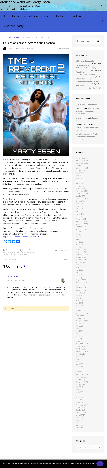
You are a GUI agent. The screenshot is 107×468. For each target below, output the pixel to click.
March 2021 (80, 306)
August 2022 (80, 262)
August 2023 (80, 232)
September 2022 (82, 260)
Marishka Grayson (13, 277)
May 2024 (79, 209)
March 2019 (80, 367)
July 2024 (79, 204)
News (10, 37)
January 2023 (81, 250)
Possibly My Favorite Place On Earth (85, 73)
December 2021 (82, 283)
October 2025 (81, 166)
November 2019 (82, 346)
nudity (5, 254)
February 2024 (81, 216)
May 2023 (79, 239)
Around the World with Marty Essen (25, 2)
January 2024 (81, 219)
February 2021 (81, 308)
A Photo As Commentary (85, 61)
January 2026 (81, 158)
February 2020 (81, 339)
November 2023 (82, 224)
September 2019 (82, 351)
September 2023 (82, 229)
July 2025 (79, 173)
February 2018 (81, 400)
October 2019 (81, 349)
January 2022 (81, 280)
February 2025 (81, 186)
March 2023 (80, 244)
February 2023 (81, 247)
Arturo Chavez (81, 118)
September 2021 (82, 290)
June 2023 (79, 237)
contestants (30, 250)
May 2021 (79, 301)
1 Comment (65, 49)
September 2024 (82, 199)
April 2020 (79, 334)
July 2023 (79, 234)
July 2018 (79, 387)
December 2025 (82, 160)
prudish (9, 254)
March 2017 (80, 428)
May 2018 (79, 392)
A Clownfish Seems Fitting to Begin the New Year (87, 80)
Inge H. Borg (80, 104)
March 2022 (80, 275)
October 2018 (81, 379)
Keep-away (92, 104)
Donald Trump (7, 252)
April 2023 (79, 242)
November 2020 (82, 316)
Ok (100, 464)
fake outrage (30, 252)
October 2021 (81, 288)
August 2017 (80, 415)
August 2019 (80, 354)
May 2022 (79, 270)
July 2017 (79, 418)
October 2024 (81, 196)
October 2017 (81, 410)
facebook (23, 252)
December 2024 (82, 191)
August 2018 (80, 385)
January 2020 (81, 341)
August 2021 (80, 293)
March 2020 (80, 336)
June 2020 (79, 329)
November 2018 (82, 377)
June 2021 (79, 298)
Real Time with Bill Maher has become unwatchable (87, 111)
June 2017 (79, 420)
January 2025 (81, 188)
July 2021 (79, 295)
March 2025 (80, 183)
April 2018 (79, 395)
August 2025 (80, 171)
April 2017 (79, 425)
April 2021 (79, 303)
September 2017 (82, 413)
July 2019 (79, 357)
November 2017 (82, 407)
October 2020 (81, 318)
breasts (24, 250)
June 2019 (79, 359)
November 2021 (82, 285)
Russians (24, 254)
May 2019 (79, 362)
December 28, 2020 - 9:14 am (16, 280)
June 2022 (79, 267)
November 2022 (82, 255)
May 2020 (79, 331)
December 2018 (82, 374)
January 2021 (81, 311)
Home (5, 37)
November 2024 (82, 194)
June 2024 (79, 206)
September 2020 (82, 321)
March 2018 (80, 397)
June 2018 (79, 390)
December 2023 (82, 222)
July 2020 (79, 326)
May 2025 (79, 178)
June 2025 (79, 176)
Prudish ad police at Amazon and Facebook (87, 136)
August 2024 (80, 201)
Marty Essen (30, 49)
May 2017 (79, 423)
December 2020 (82, 313)
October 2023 (81, 227)
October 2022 (81, 257)
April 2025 (79, 181)
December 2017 (82, 405)
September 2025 (82, 168)
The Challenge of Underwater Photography (86, 66)
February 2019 (81, 369)
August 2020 (80, 323)
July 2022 (79, 265)
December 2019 (82, 344)
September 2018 (82, 382)
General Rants (18, 37)
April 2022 (79, 273)
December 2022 (82, 252)
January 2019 (81, 372)
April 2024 (79, 211)
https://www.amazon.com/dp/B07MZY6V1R (21, 237)
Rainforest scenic (11, 259)
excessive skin (16, 252)
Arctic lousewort (62, 259)
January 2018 (81, 402)
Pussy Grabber (17, 254)
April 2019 (79, 364)
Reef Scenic (80, 86)
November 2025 (82, 163)
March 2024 (80, 214)
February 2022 (81, 278)
